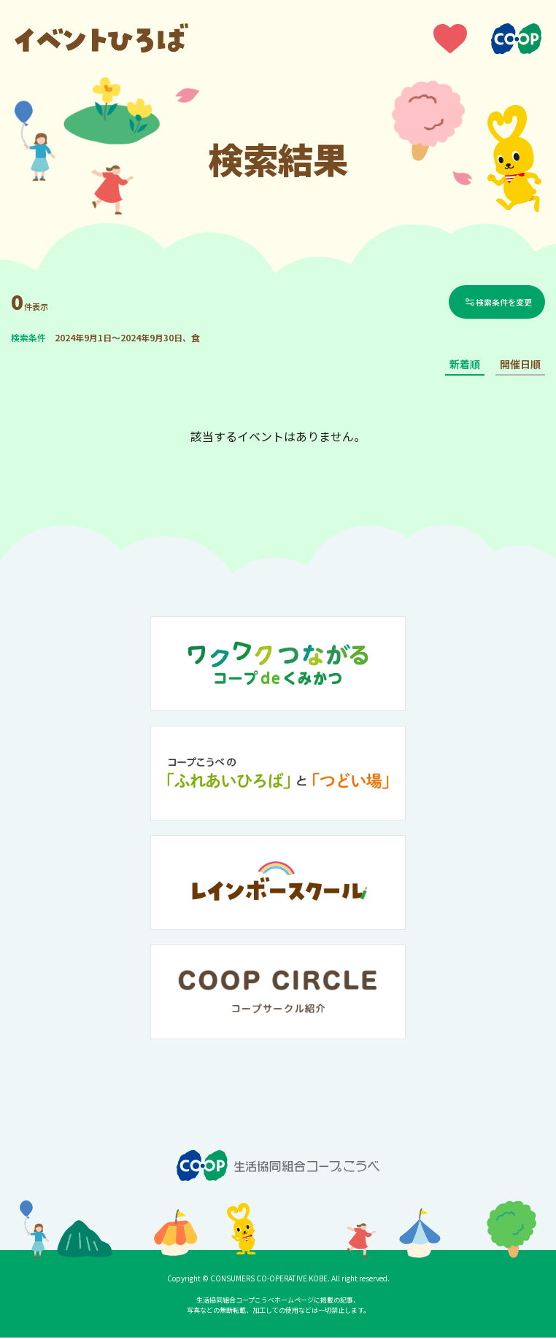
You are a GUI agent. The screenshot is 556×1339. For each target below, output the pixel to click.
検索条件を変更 (505, 302)
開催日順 (520, 366)
